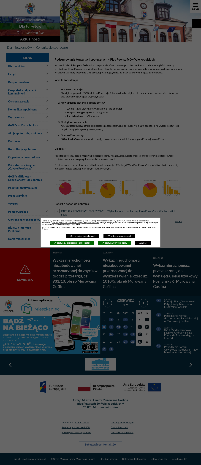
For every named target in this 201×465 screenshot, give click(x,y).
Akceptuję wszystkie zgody (115, 243)
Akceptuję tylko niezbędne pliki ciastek (72, 243)
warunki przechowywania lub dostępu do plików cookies (75, 223)
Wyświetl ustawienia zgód (119, 236)
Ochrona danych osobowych (82, 236)
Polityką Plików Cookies (121, 221)
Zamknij (143, 243)
